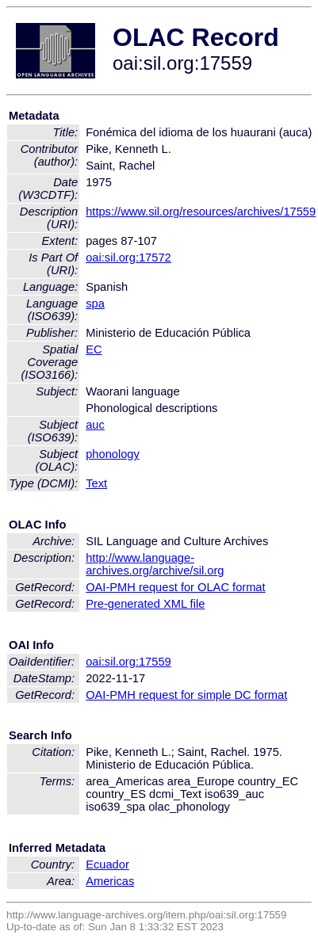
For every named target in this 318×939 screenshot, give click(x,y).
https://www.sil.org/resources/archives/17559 (201, 211)
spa (95, 303)
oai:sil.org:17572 (128, 257)
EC (94, 349)
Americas (110, 881)
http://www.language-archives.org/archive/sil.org (155, 564)
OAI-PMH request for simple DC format (186, 695)
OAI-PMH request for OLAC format (175, 587)
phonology (113, 454)
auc (95, 424)
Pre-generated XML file (145, 603)
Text (96, 483)
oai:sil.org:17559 (128, 661)
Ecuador (107, 864)
